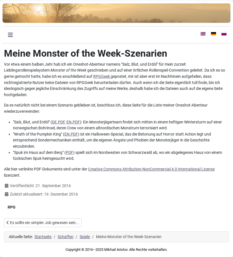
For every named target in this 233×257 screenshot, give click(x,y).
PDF (69, 152)
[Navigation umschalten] (10, 35)
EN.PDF (73, 122)
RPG (12, 207)
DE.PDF (58, 122)
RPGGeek (102, 76)
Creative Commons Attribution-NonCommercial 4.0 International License (151, 169)
